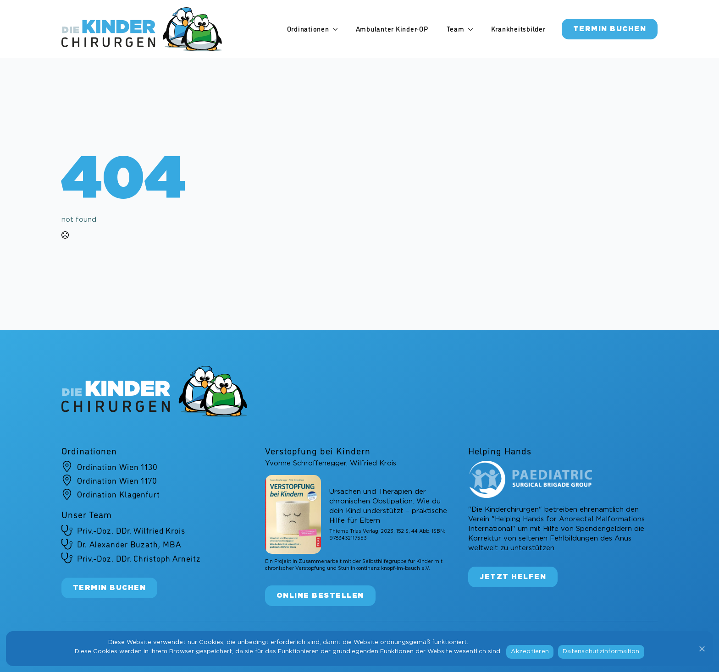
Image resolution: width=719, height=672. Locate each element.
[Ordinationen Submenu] (338, 29)
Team (456, 28)
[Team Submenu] (473, 29)
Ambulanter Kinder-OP (392, 28)
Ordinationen (308, 28)
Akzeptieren (530, 652)
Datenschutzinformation (601, 652)
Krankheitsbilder (518, 28)
